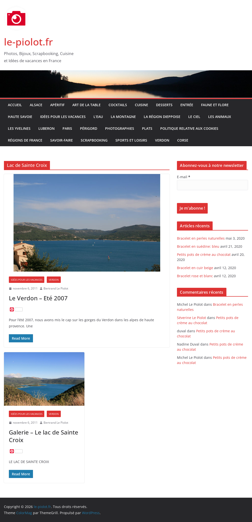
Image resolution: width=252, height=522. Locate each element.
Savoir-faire (61, 140)
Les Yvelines (19, 128)
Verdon (162, 140)
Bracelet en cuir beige (195, 267)
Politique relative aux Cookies (189, 128)
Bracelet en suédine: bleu (198, 246)
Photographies (119, 128)
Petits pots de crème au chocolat (204, 254)
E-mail (183, 176)
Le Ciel (194, 116)
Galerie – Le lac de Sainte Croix (43, 436)
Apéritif (57, 104)
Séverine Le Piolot (191, 317)
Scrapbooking (94, 140)
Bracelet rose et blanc (195, 276)
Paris (67, 128)
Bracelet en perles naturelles (201, 238)
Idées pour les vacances (63, 116)
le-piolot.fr (28, 41)
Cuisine (141, 104)
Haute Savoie (20, 116)
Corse (182, 140)
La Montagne (123, 116)
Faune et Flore (215, 104)
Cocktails (118, 104)
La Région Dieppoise (162, 116)
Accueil (15, 104)
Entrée (186, 104)
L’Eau (98, 116)
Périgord (88, 128)
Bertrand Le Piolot (56, 288)
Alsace (36, 104)
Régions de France (25, 140)
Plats (147, 128)
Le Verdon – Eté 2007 (38, 298)
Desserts (164, 104)
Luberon (46, 128)
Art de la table (86, 104)
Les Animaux (219, 116)
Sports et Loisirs (131, 140)
